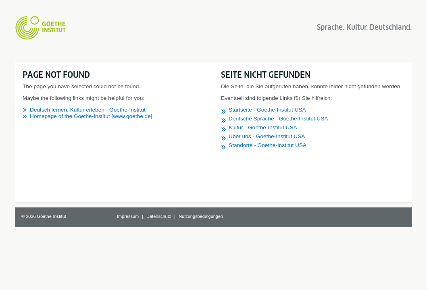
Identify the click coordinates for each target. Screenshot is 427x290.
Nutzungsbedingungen (201, 216)
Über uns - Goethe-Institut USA (267, 136)
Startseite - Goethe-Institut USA (267, 110)
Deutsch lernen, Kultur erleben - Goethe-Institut (88, 110)
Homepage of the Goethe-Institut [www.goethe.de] (91, 116)
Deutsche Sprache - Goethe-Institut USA (278, 119)
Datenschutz (158, 216)
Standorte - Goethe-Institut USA (267, 145)
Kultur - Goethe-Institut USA (263, 127)
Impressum (128, 216)
